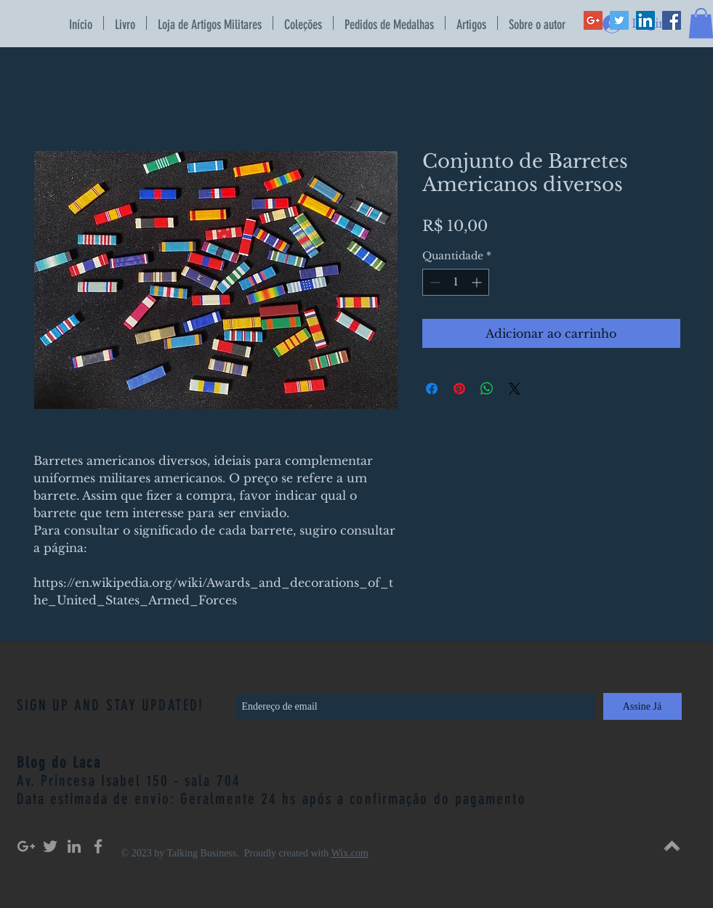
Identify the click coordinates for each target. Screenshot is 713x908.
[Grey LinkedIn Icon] (74, 846)
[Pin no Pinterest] (459, 388)
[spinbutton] (456, 282)
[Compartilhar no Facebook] (431, 388)
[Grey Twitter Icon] (50, 846)
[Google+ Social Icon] (593, 20)
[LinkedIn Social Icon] (645, 20)
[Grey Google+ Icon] (26, 846)
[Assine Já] (642, 706)
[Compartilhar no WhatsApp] (487, 388)
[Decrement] (433, 282)
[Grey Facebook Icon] (98, 846)
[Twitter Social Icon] (619, 20)
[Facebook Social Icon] (671, 20)
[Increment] (478, 282)
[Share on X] (514, 388)
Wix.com (349, 853)
